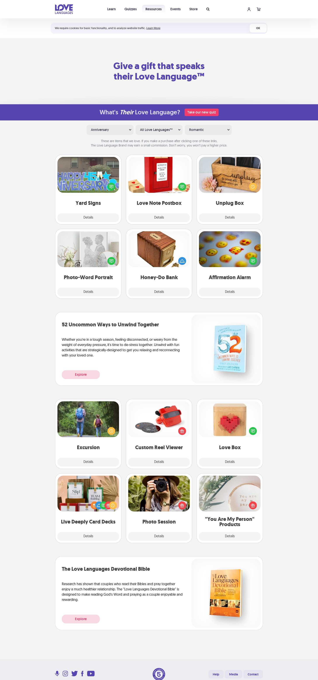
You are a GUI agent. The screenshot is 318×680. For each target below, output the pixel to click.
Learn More (153, 28)
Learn (111, 9)
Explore (81, 374)
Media (233, 674)
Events (175, 9)
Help (216, 674)
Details (88, 217)
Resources (153, 9)
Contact (253, 674)
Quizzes (130, 9)
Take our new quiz (201, 112)
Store (193, 9)
